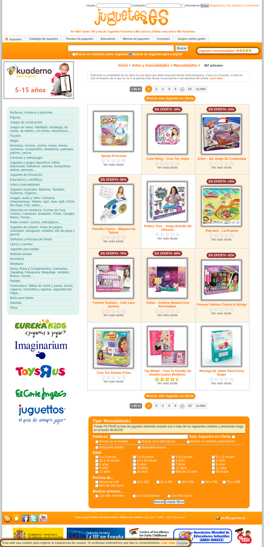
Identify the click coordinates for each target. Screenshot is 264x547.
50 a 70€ (211, 482)
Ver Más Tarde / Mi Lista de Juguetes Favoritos (101, 31)
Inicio (123, 65)
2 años (180, 460)
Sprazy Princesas (114, 156)
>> (182, 89)
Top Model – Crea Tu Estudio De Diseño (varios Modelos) (167, 372)
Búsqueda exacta (154, 447)
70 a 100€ (233, 482)
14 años (142, 471)
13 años (104, 471)
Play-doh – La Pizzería (221, 231)
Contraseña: (156, 5)
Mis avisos (143, 31)
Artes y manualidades (150, 65)
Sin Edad (222, 471)
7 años (180, 464)
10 (189, 89)
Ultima (201, 89)
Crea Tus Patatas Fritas (114, 373)
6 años (141, 464)
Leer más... (217, 78)
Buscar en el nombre (113, 441)
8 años (220, 464)
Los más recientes (111, 495)
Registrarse (216, 5)
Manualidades (185, 65)
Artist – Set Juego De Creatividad (221, 159)
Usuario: (108, 5)
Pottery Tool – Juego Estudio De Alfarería (168, 228)
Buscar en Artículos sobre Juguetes (102, 54)
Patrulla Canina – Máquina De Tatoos (113, 230)
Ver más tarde (113, 165)
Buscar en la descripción (159, 441)
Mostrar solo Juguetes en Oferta (170, 98)
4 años (220, 460)
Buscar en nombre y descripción (213, 441)
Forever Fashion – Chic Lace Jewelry (114, 304)
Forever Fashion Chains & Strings (221, 304)
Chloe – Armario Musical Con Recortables (167, 304)
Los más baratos (148, 495)
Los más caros (181, 495)
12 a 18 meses (109, 460)
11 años (181, 468)
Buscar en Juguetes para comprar (158, 54)
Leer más (168, 543)
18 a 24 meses (147, 460)
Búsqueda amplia (111, 447)
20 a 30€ (166, 482)
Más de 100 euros (111, 485)
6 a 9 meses (184, 457)
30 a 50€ (188, 482)
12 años (221, 468)
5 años (104, 464)
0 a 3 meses (107, 457)
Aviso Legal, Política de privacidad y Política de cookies (108, 517)
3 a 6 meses (145, 457)
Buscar (181, 48)
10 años (142, 468)
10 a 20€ (143, 482)
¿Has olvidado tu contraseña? (242, 5)
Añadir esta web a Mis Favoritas (173, 31)
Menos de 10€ (109, 482)
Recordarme (191, 5)
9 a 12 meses (225, 457)
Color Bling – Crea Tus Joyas (167, 159)
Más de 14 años (186, 471)
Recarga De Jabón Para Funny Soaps (221, 372)
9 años (104, 468)
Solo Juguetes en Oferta (210, 436)
